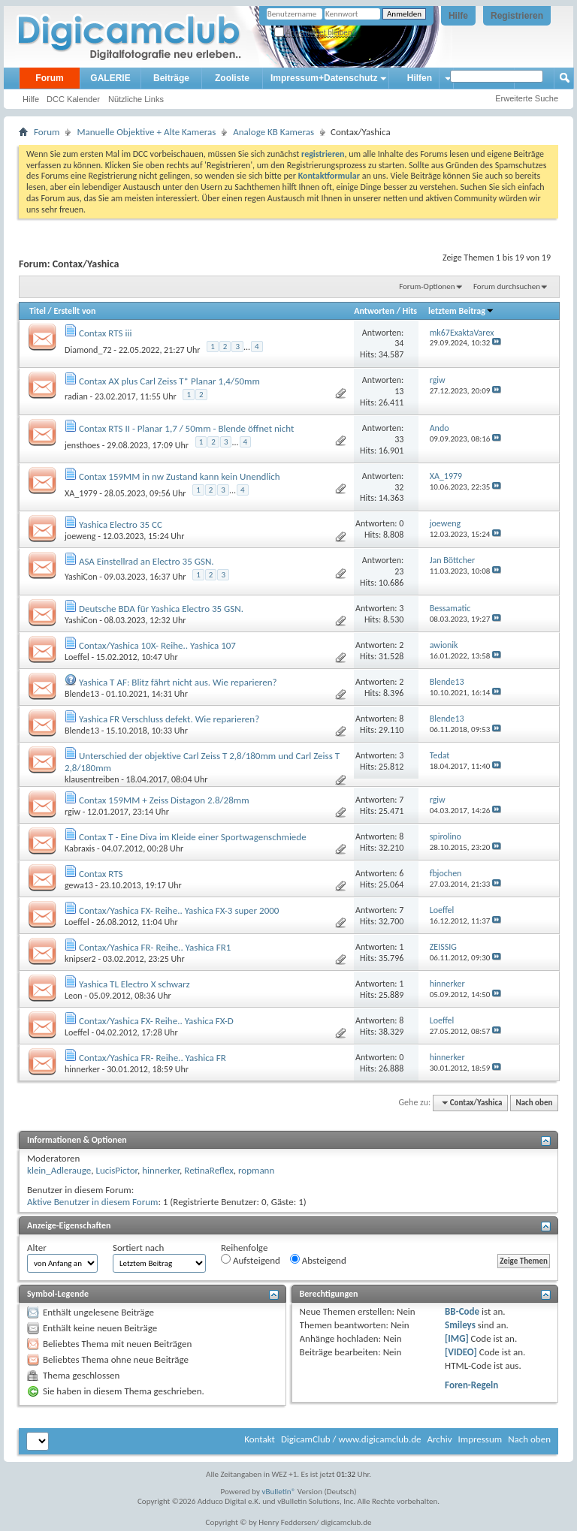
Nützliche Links (136, 99)
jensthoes (82, 445)
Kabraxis (80, 848)
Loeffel (77, 657)
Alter (37, 1247)
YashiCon (81, 576)
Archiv (439, 1439)
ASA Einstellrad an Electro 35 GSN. (146, 561)
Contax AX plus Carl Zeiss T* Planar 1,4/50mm (169, 381)
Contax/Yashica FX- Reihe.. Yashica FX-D (156, 1020)
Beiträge (171, 78)
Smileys (460, 1325)
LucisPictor (116, 1170)
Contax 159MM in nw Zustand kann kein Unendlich (179, 476)
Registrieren (517, 16)
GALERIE (110, 78)
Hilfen (419, 78)
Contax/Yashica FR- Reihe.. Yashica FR (152, 1057)
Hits (410, 311)
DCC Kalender (73, 99)
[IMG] (457, 1338)
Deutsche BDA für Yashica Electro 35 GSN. (161, 608)
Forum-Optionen (427, 286)
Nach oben (533, 1103)
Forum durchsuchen (506, 286)
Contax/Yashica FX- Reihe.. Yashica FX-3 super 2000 (179, 910)
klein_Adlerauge (59, 1170)
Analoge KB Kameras (273, 131)
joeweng (80, 536)
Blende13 (82, 694)
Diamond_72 (88, 350)
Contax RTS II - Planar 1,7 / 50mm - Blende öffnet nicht (186, 428)
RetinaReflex (209, 1170)
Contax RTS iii (105, 333)
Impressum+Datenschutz (323, 78)
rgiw (72, 811)
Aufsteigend (250, 1260)
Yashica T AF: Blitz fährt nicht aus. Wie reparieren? (178, 682)
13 (398, 391)
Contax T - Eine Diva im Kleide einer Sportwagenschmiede (193, 836)
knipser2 (80, 959)
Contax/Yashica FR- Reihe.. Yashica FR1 (155, 947)
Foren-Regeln (471, 1385)
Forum (49, 78)
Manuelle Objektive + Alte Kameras (146, 131)
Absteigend (318, 1260)
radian (76, 396)
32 (398, 487)
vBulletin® (279, 1491)
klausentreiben (92, 779)
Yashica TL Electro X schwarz (134, 984)
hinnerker (82, 1069)
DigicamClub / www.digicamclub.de (351, 1439)
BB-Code (462, 1311)
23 (398, 571)
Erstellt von (74, 311)
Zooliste (232, 78)
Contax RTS (101, 873)
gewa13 (79, 885)
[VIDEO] (461, 1352)
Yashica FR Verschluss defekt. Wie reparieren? (169, 719)
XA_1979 (81, 493)
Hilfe (458, 16)
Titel (37, 311)
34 (398, 343)
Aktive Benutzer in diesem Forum (92, 1201)
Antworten (374, 311)
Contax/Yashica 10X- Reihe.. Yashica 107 (157, 645)
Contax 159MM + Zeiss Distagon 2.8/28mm (164, 800)
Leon (74, 995)
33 (398, 439)
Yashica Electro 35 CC (120, 524)
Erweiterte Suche (526, 98)
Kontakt (259, 1439)
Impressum (480, 1439)
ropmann (256, 1170)
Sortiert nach (138, 1247)
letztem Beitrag (461, 311)
